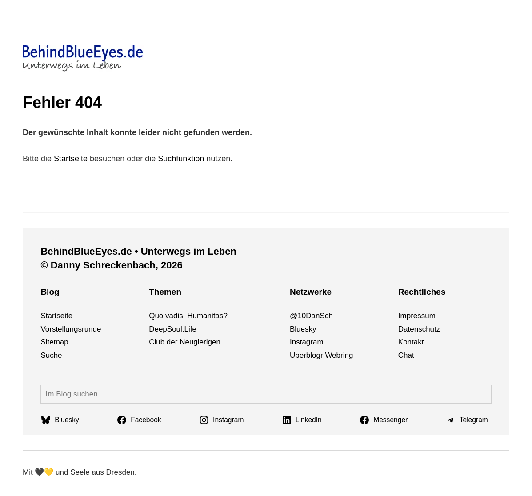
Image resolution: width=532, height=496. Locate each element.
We (330, 355)
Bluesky (303, 329)
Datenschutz (419, 329)
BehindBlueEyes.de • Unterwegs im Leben (138, 251)
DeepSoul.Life (172, 329)
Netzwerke (311, 291)
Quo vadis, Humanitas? (188, 316)
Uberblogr (306, 355)
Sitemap (54, 342)
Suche (51, 355)
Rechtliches (422, 291)
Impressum (417, 316)
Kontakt (411, 342)
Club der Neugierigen (184, 342)
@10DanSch (311, 316)
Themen (165, 291)
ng (348, 355)
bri (340, 355)
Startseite (71, 158)
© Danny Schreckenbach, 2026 (111, 265)
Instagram (307, 342)
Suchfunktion (181, 158)
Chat (406, 355)
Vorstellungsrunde (70, 329)
